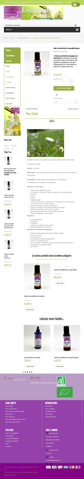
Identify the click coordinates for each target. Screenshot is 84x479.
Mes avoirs (9, 414)
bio (12, 149)
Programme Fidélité (12, 441)
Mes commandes (11, 409)
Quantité (56, 79)
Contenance (58, 98)
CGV (7, 444)
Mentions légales (50, 417)
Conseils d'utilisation (12, 438)
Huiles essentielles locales (10, 77)
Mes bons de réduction (13, 422)
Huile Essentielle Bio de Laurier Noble (65, 270)
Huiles (8, 66)
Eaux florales (10, 98)
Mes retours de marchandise (15, 411)
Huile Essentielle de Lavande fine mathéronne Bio (9, 225)
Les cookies (9, 436)
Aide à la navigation (12, 433)
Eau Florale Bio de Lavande (32, 358)
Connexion (58, 2)
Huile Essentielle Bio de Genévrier (34, 296)
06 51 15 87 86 (19, 380)
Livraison (8, 446)
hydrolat (7, 149)
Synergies (9, 104)
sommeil (13, 145)
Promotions (49, 406)
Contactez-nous (50, 411)
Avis (51, 121)
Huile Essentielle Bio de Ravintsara (9, 256)
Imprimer (57, 94)
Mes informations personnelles (16, 419)
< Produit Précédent (31, 109)
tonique (7, 145)
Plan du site (49, 414)
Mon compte (46, 2)
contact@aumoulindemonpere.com (43, 383)
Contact (68, 2)
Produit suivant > (73, 109)
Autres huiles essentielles (10, 90)
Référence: (56, 51)
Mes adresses (10, 417)
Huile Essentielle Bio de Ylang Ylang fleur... (67, 358)
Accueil (5, 38)
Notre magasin (50, 409)
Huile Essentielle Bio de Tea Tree (9, 196)
